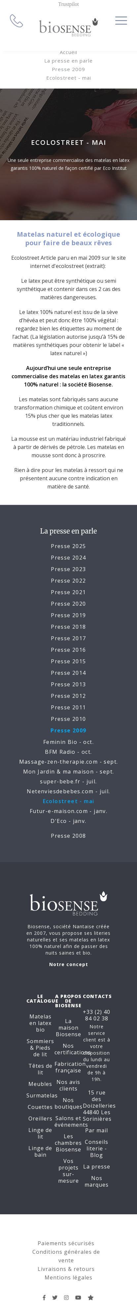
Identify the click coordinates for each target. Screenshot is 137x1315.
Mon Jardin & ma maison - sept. (68, 771)
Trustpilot (68, 4)
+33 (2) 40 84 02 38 (96, 1015)
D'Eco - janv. (68, 821)
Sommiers (40, 1041)
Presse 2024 (68, 557)
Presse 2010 (68, 719)
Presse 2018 (68, 626)
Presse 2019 (68, 615)
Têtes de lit (40, 1069)
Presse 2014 (68, 673)
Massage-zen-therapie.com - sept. (68, 761)
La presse (96, 1166)
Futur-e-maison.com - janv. (68, 811)
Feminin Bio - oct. (68, 742)
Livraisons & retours (66, 1269)
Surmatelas (42, 1095)
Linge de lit (40, 1133)
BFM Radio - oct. (68, 752)
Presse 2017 (68, 638)
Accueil (68, 52)
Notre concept (68, 964)
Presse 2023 (68, 569)
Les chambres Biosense (68, 1143)
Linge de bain (40, 1151)
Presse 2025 (68, 546)
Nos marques (97, 1181)
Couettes (40, 1107)
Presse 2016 (68, 649)
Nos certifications (72, 1049)
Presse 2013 (68, 684)
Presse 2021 (68, 592)
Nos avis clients (68, 1085)
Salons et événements (71, 1121)
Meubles (40, 1084)
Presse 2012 (68, 696)
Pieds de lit (42, 1051)
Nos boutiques (68, 1103)
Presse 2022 (68, 580)
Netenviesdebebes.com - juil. (68, 791)
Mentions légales (68, 1277)
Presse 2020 (68, 603)
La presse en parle (68, 60)
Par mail (96, 1130)
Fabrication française (70, 1067)
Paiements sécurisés (66, 1243)
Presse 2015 (68, 661)
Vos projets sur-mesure (68, 1170)
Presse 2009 (68, 69)
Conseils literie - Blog (96, 1148)
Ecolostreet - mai (68, 77)
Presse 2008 (68, 835)
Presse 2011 (68, 707)
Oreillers (40, 1118)
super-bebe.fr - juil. (68, 781)
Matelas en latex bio (40, 1023)
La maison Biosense (68, 1027)
